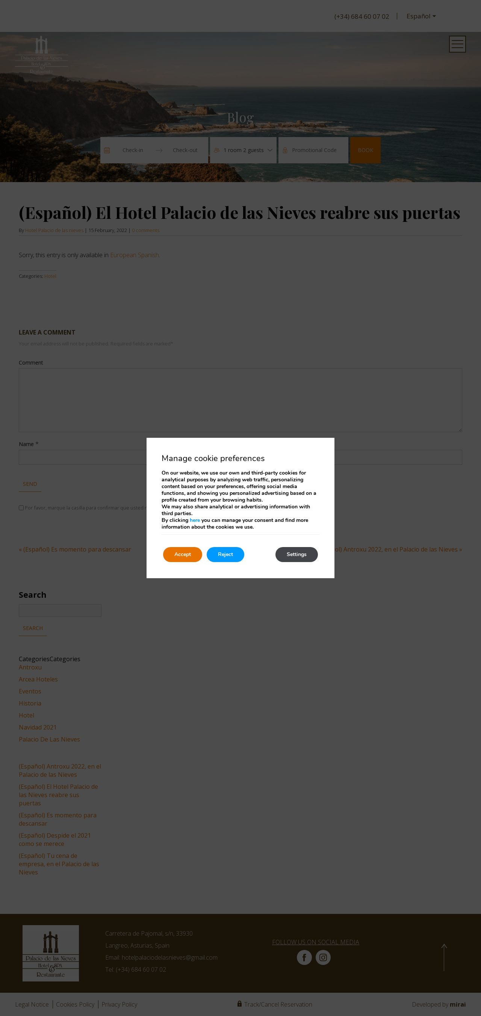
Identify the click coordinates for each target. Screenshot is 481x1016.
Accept (182, 554)
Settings (297, 554)
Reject (225, 554)
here (195, 520)
